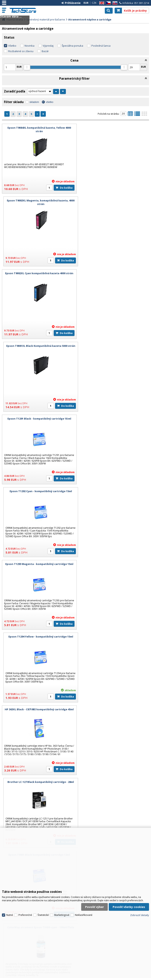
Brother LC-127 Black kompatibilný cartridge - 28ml (113, 418)
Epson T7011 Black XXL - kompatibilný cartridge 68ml (38, 783)
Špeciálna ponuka (72, 45)
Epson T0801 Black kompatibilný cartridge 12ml (38, 491)
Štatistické (43, 908)
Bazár (45, 51)
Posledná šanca (100, 45)
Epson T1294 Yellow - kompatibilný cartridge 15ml (113, 346)
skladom (34, 102)
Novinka (29, 45)
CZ (107, 3)
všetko (49, 102)
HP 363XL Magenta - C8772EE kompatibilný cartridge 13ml (113, 638)
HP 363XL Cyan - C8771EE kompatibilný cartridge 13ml (38, 638)
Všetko (12, 45)
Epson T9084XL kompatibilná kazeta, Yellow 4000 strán (38, 129)
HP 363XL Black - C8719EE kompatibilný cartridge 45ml (38, 420)
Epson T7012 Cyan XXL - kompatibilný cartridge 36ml (113, 783)
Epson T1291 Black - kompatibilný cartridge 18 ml (38, 273)
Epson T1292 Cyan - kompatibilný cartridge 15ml (113, 273)
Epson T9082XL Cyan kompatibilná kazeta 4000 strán (38, 202)
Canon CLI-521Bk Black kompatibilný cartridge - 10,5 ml (113, 711)
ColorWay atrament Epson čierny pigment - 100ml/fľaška (113, 565)
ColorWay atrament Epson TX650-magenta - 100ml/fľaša (38, 565)
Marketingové (61, 908)
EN (101, 3)
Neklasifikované (83, 908)
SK (114, 3)
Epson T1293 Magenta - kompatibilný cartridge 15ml (38, 347)
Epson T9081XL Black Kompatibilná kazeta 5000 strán (113, 202)
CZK (94, 3)
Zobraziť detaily (139, 908)
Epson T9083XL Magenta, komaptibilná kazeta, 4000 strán (113, 129)
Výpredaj (48, 45)
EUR (86, 3)
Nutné (9, 908)
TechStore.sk (24, 10)
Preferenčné (25, 908)
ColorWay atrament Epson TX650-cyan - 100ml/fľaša (113, 491)
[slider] (27, 67)
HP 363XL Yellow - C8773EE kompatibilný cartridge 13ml (38, 711)
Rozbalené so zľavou (20, 51)
